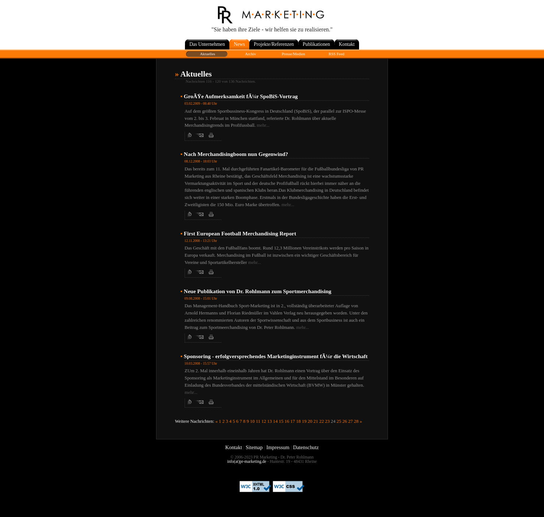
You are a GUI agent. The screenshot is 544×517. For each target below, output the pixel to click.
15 (281, 421)
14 (275, 421)
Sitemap (254, 447)
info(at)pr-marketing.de (246, 461)
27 (350, 421)
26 (344, 421)
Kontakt (233, 447)
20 (310, 421)
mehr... (263, 125)
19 (304, 421)
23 (327, 421)
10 (252, 421)
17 (292, 421)
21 (316, 421)
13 (269, 421)
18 (298, 421)
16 (287, 421)
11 (258, 421)
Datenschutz (306, 447)
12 (264, 421)
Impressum (277, 447)
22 (321, 421)
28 (356, 421)
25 (339, 421)
